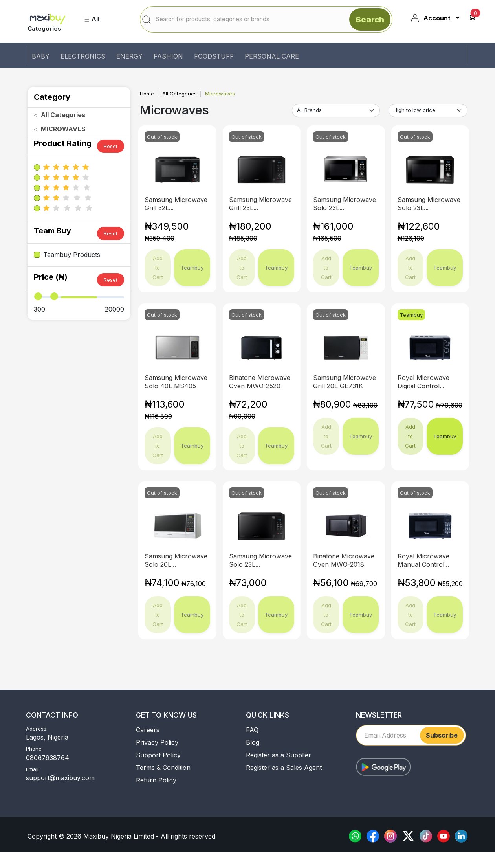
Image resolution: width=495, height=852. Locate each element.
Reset (110, 146)
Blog (252, 742)
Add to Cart (410, 436)
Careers (148, 730)
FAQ (252, 730)
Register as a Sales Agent (284, 767)
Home (147, 93)
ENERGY (129, 56)
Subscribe (442, 735)
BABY (41, 56)
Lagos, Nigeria (47, 737)
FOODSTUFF (214, 56)
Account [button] (430, 18)
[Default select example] (336, 110)
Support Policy (158, 755)
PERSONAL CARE (272, 56)
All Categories (179, 93)
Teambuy (444, 436)
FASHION (168, 56)
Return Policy (156, 780)
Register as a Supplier (278, 755)
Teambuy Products (71, 255)
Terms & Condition (163, 767)
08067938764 (47, 758)
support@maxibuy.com (60, 778)
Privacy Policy (157, 742)
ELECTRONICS (82, 56)
